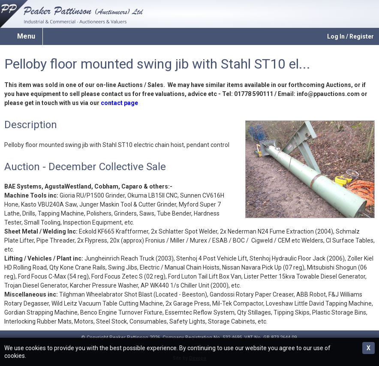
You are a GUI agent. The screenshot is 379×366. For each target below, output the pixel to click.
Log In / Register (350, 36)
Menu (26, 36)
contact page (119, 102)
